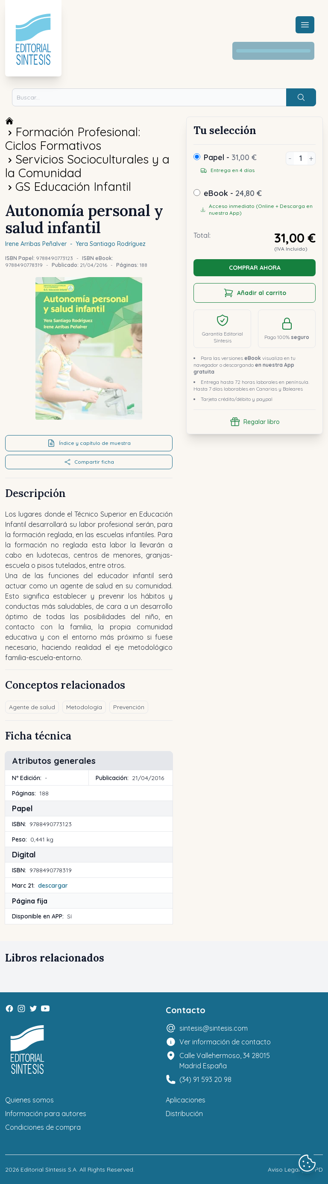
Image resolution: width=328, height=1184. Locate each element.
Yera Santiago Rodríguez (111, 244)
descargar (53, 885)
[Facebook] (9, 1008)
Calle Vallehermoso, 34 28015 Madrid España (224, 1060)
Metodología (84, 707)
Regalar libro (255, 422)
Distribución (184, 1113)
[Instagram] (21, 1008)
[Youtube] (45, 1008)
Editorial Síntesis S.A (48, 1169)
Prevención (128, 707)
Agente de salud (32, 707)
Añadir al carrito (254, 293)
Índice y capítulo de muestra (89, 443)
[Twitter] (33, 1008)
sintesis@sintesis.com (213, 1028)
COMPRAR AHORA (255, 268)
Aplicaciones (185, 1100)
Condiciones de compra (43, 1127)
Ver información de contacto (225, 1042)
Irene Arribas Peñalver (36, 244)
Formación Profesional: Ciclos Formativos (72, 138)
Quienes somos (29, 1100)
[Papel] (196, 156)
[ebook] (196, 192)
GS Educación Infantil (73, 186)
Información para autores (45, 1113)
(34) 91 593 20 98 (205, 1079)
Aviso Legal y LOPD (295, 1169)
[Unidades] (300, 158)
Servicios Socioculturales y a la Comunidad (87, 166)
